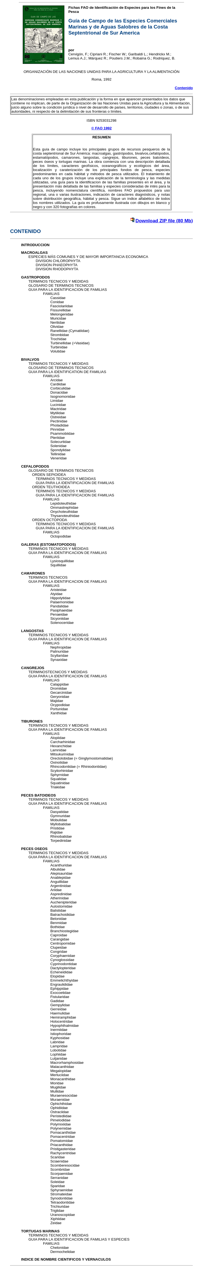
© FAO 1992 (101, 128)
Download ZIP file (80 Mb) (164, 220)
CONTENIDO (25, 231)
